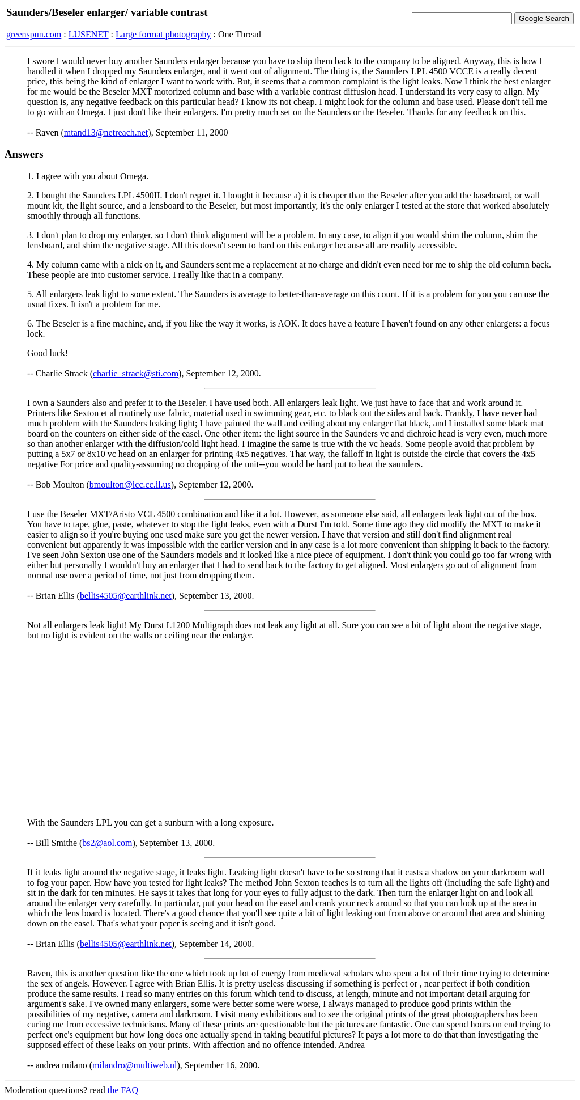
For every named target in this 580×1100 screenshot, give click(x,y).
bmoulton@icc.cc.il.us (130, 484)
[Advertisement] (290, 729)
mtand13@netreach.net (106, 132)
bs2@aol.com (107, 843)
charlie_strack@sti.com (135, 373)
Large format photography (163, 34)
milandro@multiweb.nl (134, 1065)
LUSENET (89, 34)
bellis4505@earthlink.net (126, 595)
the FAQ (123, 1090)
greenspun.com (33, 34)
